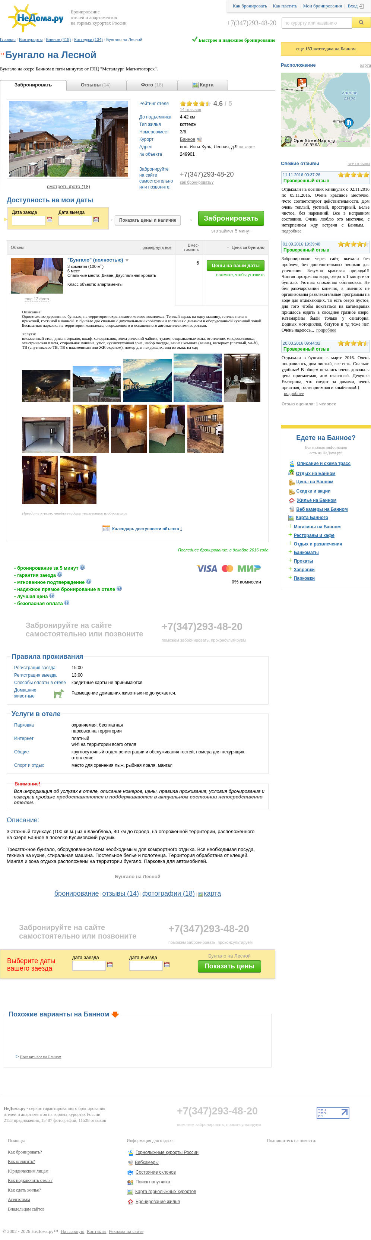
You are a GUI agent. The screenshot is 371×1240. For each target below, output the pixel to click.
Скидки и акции (313, 491)
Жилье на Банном (316, 500)
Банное (187, 139)
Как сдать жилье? (24, 1190)
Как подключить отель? (30, 1180)
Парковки (304, 578)
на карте (247, 147)
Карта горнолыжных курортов (165, 1191)
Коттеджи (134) (88, 39)
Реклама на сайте (126, 1231)
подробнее (291, 231)
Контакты (97, 1231)
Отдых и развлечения (318, 544)
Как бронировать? (25, 1152)
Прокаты (303, 561)
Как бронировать (250, 6)
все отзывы (359, 163)
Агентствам (19, 1199)
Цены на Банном (314, 481)
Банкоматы (306, 552)
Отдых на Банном (315, 473)
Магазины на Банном (317, 526)
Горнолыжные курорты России (167, 1152)
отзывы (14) (120, 893)
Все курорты (30, 39)
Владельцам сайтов (26, 1209)
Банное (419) (58, 39)
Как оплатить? (21, 1161)
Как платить (285, 6)
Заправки (304, 569)
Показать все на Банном (40, 1056)
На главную (73, 1231)
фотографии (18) (168, 893)
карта (212, 893)
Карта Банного (312, 517)
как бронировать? (197, 182)
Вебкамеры (147, 1162)
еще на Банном (326, 48)
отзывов (190, 109)
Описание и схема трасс (324, 463)
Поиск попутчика (153, 1181)
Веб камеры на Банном (322, 509)
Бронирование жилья (158, 1201)
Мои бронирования (322, 6)
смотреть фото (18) (68, 186)
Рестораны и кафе (314, 535)
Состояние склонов (156, 1172)
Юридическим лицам (28, 1171)
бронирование (76, 893)
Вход (353, 6)
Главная (8, 39)
